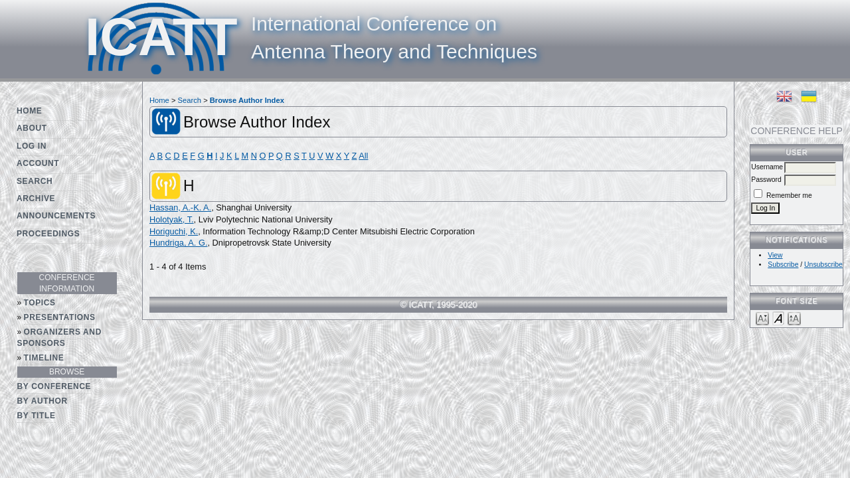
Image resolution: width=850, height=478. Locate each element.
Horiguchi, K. (173, 231)
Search (34, 181)
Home (29, 111)
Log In (31, 146)
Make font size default (778, 317)
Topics (40, 302)
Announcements (56, 215)
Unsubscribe (823, 264)
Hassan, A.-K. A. (180, 207)
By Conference (54, 386)
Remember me (789, 195)
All (363, 156)
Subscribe (783, 264)
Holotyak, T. (171, 219)
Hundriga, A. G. (178, 243)
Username (767, 167)
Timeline (44, 357)
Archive (36, 198)
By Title (36, 415)
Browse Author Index (247, 100)
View (775, 255)
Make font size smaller (762, 317)
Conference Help (796, 130)
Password (766, 179)
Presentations (60, 317)
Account (38, 163)
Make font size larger (794, 317)
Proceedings (48, 233)
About (32, 128)
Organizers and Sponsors (59, 337)
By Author (42, 401)
